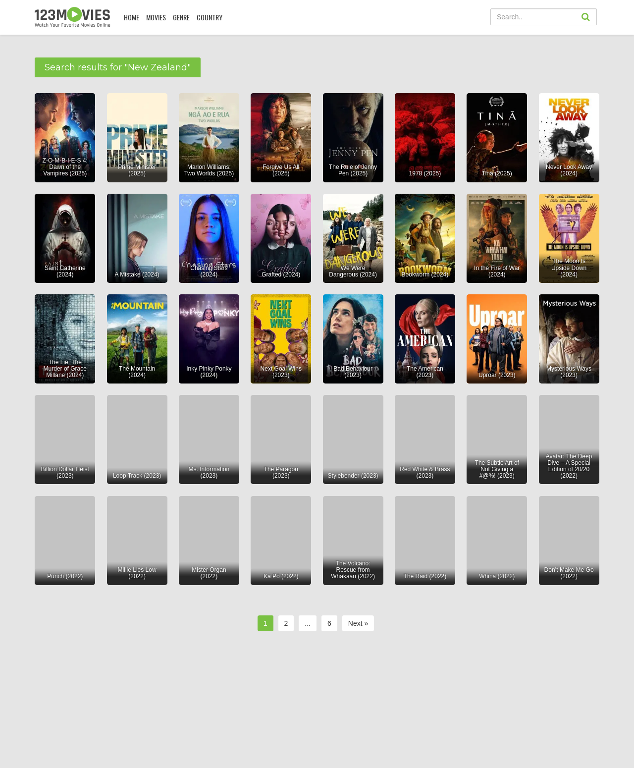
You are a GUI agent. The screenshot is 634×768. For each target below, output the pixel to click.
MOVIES (156, 17)
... (308, 623)
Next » (358, 623)
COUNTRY (209, 17)
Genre (181, 17)
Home (131, 17)
